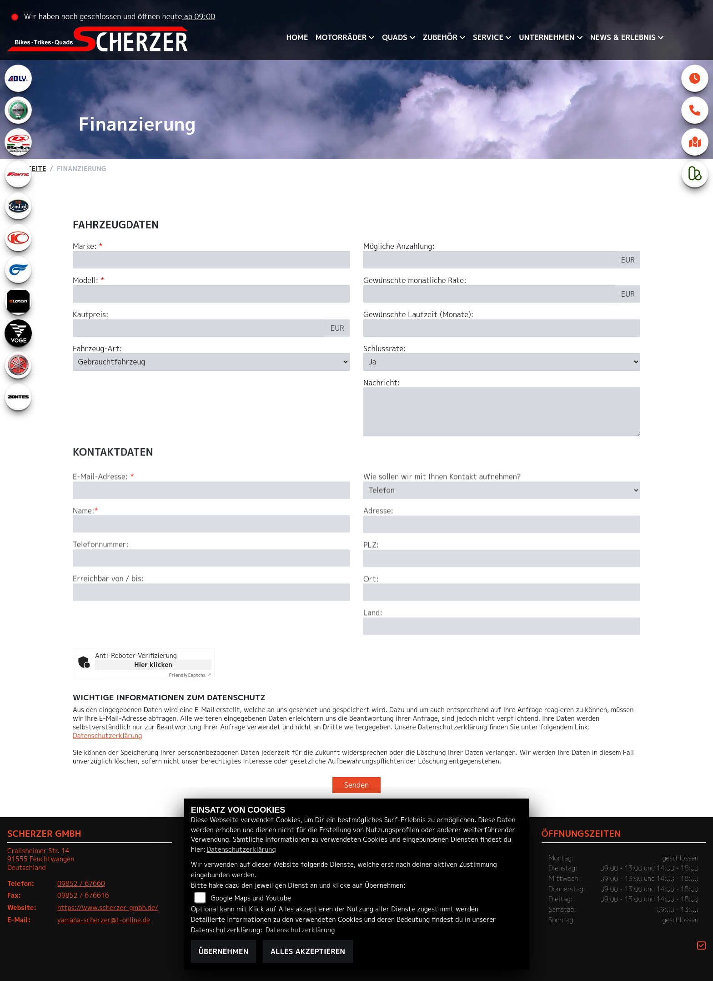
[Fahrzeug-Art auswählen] (211, 361)
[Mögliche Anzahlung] (489, 259)
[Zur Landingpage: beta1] (18, 142)
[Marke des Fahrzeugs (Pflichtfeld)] (211, 259)
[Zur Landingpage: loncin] (18, 301)
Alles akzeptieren (308, 951)
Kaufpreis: (91, 314)
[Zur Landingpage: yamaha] (18, 365)
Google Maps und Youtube (251, 898)
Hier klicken (153, 664)
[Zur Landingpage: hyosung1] (18, 269)
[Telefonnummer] (211, 607)
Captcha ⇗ (190, 675)
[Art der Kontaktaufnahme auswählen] (501, 538)
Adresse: (378, 559)
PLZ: (371, 593)
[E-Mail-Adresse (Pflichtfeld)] (211, 538)
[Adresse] (501, 573)
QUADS (394, 37)
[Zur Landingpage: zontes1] (18, 396)
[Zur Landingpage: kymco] (18, 237)
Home (297, 37)
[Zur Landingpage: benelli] (18, 110)
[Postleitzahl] (501, 607)
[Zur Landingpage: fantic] (18, 173)
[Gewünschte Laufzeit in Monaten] (501, 328)
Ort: (371, 627)
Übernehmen (224, 951)
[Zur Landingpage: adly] (18, 78)
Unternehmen (546, 37)
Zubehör (440, 37)
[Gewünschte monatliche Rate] (489, 294)
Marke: (85, 246)
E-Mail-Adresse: (103, 525)
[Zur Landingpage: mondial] (18, 205)
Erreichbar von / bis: (108, 627)
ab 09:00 (198, 16)
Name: (84, 559)
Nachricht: (381, 383)
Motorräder (341, 37)
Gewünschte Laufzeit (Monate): (418, 314)
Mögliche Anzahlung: (399, 246)
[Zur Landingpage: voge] (18, 333)
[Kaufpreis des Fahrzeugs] (199, 328)
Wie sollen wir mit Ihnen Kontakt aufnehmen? (442, 525)
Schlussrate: (384, 349)
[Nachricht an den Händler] (501, 411)
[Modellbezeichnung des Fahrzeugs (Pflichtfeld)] (211, 294)
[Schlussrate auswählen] (501, 361)
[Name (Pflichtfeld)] (211, 573)
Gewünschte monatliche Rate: (415, 280)
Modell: (85, 280)
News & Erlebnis (623, 37)
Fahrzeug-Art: (97, 349)
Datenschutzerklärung (107, 735)
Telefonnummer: (101, 593)
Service (488, 37)
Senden (356, 785)
